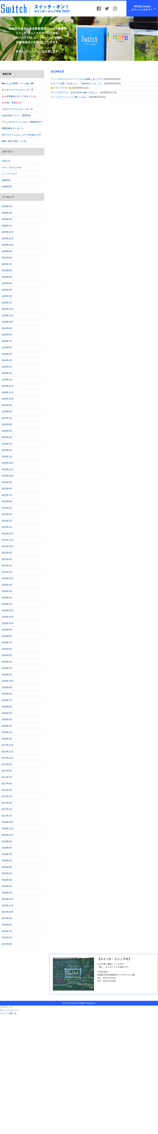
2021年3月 (7, 565)
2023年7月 (7, 418)
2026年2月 (7, 219)
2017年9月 (7, 764)
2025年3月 (7, 290)
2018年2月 (7, 732)
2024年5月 (7, 354)
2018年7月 (7, 700)
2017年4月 (7, 796)
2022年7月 (7, 495)
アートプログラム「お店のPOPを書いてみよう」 (75, 92)
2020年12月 (7, 578)
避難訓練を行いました (13, 128)
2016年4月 (7, 873)
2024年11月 (7, 315)
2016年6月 (7, 860)
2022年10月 (7, 475)
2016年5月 (7, 867)
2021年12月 (7, 533)
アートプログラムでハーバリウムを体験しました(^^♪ (77, 79)
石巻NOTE (7, 186)
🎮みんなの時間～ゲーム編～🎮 (17, 83)
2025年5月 (7, 277)
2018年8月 (7, 693)
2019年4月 (7, 662)
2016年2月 (7, 886)
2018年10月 (7, 681)
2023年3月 (7, 443)
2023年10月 (7, 398)
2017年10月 (7, 758)
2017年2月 (7, 809)
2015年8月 (7, 924)
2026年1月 (7, 225)
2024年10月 (7, 322)
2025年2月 (7, 296)
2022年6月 (7, 501)
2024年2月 (7, 373)
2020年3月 (7, 591)
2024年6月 (7, 347)
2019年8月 (7, 636)
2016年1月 (7, 892)
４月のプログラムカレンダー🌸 (17, 109)
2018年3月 (7, 726)
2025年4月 (7, 283)
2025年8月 (7, 257)
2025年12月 (7, 232)
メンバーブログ (9, 173)
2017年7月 (7, 777)
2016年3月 (7, 880)
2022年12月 (7, 463)
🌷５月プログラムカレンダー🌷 (17, 90)
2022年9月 (7, 482)
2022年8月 (7, 488)
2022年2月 (7, 520)
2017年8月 (7, 770)
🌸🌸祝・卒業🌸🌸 (11, 102)
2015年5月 (7, 944)
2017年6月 (7, 783)
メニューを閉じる (8, 1013)
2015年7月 (7, 931)
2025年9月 (7, 251)
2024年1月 (7, 379)
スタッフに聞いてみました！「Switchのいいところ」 (77, 83)
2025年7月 (7, 264)
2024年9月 (7, 328)
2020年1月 (7, 604)
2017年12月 (7, 745)
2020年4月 (7, 585)
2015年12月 (7, 899)
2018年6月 (7, 706)
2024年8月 (7, 334)
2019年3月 (7, 668)
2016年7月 (7, 854)
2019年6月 (7, 649)
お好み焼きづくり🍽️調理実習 (16, 115)
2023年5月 (7, 431)
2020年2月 (7, 597)
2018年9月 (7, 687)
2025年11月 (7, 238)
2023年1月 (7, 456)
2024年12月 (7, 309)
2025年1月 (7, 302)
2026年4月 (7, 206)
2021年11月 (7, 540)
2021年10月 (7, 546)
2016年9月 (7, 841)
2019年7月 (7, 642)
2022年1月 (7, 527)
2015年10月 (7, 912)
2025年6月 (7, 270)
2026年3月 (7, 213)
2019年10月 (7, 623)
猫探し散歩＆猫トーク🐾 (14, 141)
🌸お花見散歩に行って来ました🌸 (19, 96)
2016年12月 (7, 822)
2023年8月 (7, 411)
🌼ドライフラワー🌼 (61, 88)
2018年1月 (7, 738)
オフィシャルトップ (9, 1010)
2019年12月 (7, 610)
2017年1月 (7, 815)
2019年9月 (7, 629)
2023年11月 (7, 392)
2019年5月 (7, 655)
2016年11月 (7, 828)
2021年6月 (7, 552)
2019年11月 (7, 617)
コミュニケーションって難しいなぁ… (69, 97)
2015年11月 (7, 905)
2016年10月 (7, 835)
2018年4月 (7, 719)
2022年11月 (7, 469)
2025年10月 (7, 245)
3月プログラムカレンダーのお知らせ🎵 (21, 134)
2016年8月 (7, 847)
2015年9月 (7, 918)
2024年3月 (7, 366)
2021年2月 (7, 572)
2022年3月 (7, 514)
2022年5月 (7, 508)
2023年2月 (7, 450)
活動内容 (6, 180)
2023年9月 (7, 405)
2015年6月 (7, 937)
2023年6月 (7, 424)
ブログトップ (6, 1007)
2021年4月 (7, 559)
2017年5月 (7, 790)
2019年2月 (7, 674)
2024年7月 (7, 341)
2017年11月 (7, 751)
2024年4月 (7, 360)
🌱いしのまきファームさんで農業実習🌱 (22, 122)
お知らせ (6, 161)
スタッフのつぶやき (11, 167)
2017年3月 (7, 803)
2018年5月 (7, 713)
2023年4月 (7, 437)
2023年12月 (7, 386)
